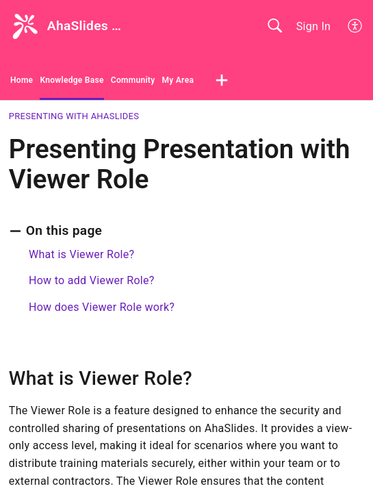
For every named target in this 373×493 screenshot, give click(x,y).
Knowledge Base (71, 80)
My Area (178, 80)
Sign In (313, 26)
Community (133, 80)
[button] (355, 26)
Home (21, 80)
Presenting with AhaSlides (74, 116)
